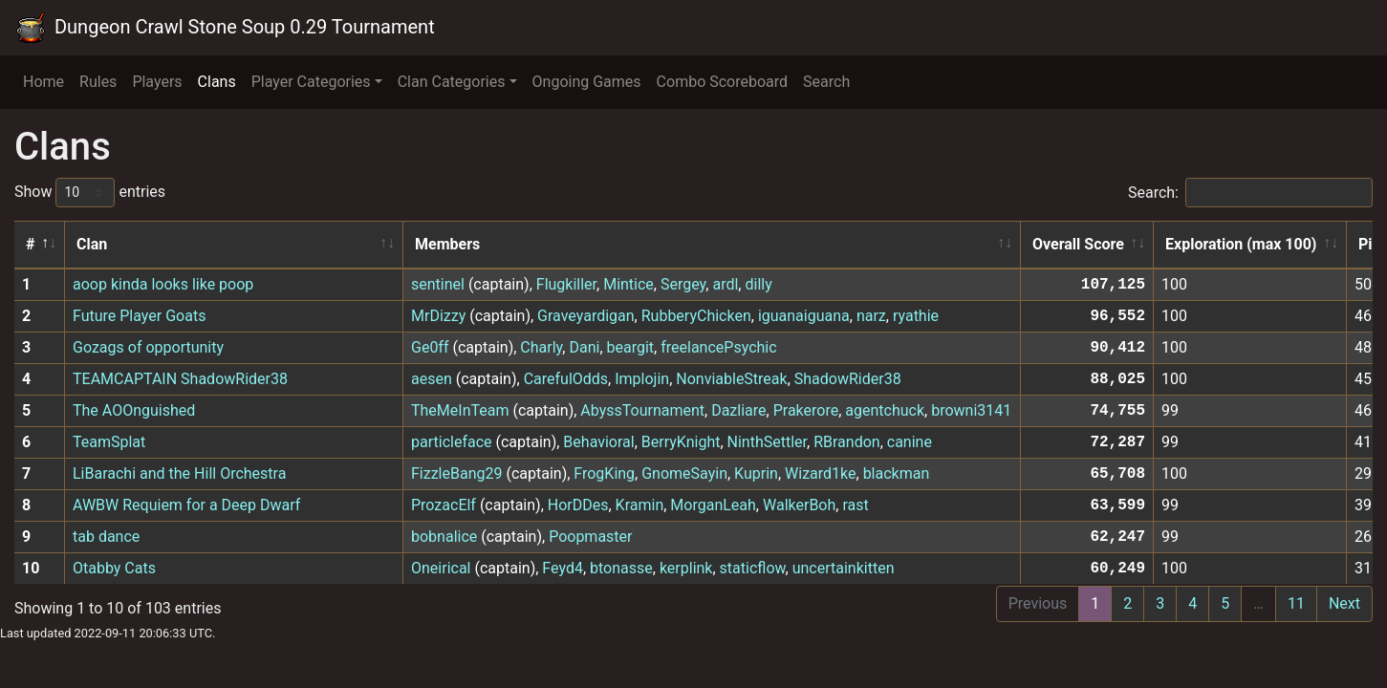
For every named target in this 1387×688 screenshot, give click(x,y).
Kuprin (756, 473)
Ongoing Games (586, 82)
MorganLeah (713, 505)
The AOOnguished (134, 410)
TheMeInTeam (460, 410)
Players (157, 82)
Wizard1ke (820, 473)
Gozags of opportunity (148, 347)
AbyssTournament (642, 410)
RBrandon (846, 442)
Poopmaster (590, 536)
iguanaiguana (804, 316)
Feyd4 (562, 568)
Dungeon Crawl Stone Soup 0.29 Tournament (225, 27)
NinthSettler (767, 442)
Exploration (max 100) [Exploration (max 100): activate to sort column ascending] (1240, 244)
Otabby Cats (114, 568)
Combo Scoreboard (723, 82)
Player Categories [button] (311, 82)
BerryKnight (681, 442)
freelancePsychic (718, 347)
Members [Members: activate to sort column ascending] (447, 244)
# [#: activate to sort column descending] (30, 244)
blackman (896, 473)
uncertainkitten (843, 568)
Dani (584, 347)
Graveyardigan (586, 316)
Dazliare (738, 410)
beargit (631, 347)
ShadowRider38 (847, 379)
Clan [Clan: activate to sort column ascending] (91, 244)
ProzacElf (443, 505)
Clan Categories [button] (452, 82)
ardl (725, 284)
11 (1296, 603)
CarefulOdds (566, 379)
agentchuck (884, 410)
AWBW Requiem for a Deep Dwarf (186, 505)
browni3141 (971, 410)
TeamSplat (109, 442)
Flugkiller (566, 284)
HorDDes (578, 505)
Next (1344, 603)
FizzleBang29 (456, 473)
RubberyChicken (696, 316)
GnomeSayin (684, 473)
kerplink (686, 568)
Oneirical (441, 568)
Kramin (640, 505)
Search (826, 82)
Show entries (89, 192)
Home (43, 82)
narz (871, 316)
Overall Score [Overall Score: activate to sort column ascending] (1078, 244)
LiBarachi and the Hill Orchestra (179, 473)
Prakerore (806, 410)
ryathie (916, 316)
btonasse (621, 568)
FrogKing (604, 473)
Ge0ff (430, 347)
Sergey (683, 284)
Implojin (642, 379)
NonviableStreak (731, 379)
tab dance (106, 536)
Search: (1250, 192)
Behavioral (598, 442)
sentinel (438, 284)
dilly (758, 284)
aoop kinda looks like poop (163, 284)
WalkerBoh (799, 505)
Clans (217, 82)
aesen (431, 379)
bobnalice (444, 536)
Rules (98, 82)
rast (855, 505)
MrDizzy (438, 316)
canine (909, 442)
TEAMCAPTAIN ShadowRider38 (180, 379)
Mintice (628, 284)
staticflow (753, 568)
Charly (541, 347)
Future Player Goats (139, 316)
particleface (451, 442)
